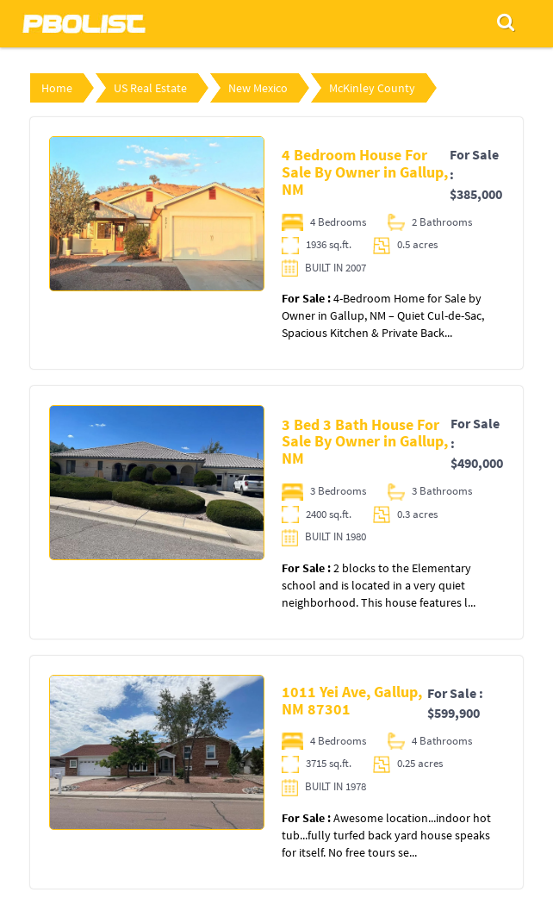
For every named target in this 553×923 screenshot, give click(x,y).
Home (56, 88)
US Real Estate (150, 88)
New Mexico (258, 88)
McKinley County (372, 88)
